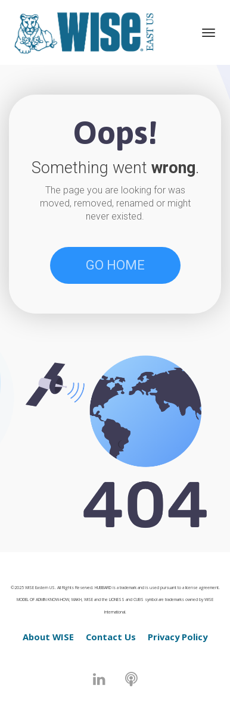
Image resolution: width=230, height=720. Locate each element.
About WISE (48, 637)
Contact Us (111, 637)
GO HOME (115, 265)
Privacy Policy (177, 637)
